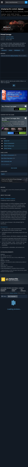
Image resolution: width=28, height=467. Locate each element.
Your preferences (23, 291)
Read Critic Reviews (13, 281)
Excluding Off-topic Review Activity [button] (10, 299)
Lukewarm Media (9, 37)
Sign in (2, 82)
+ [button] (22, 51)
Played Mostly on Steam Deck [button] (16, 301)
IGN (5, 191)
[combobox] (15, 2)
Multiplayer (17, 51)
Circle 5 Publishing (10, 39)
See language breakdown (3, 291)
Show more (10, 126)
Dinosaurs (4, 51)
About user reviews (14, 291)
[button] (14, 56)
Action (10, 51)
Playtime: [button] (3, 301)
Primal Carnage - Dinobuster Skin (12, 125)
